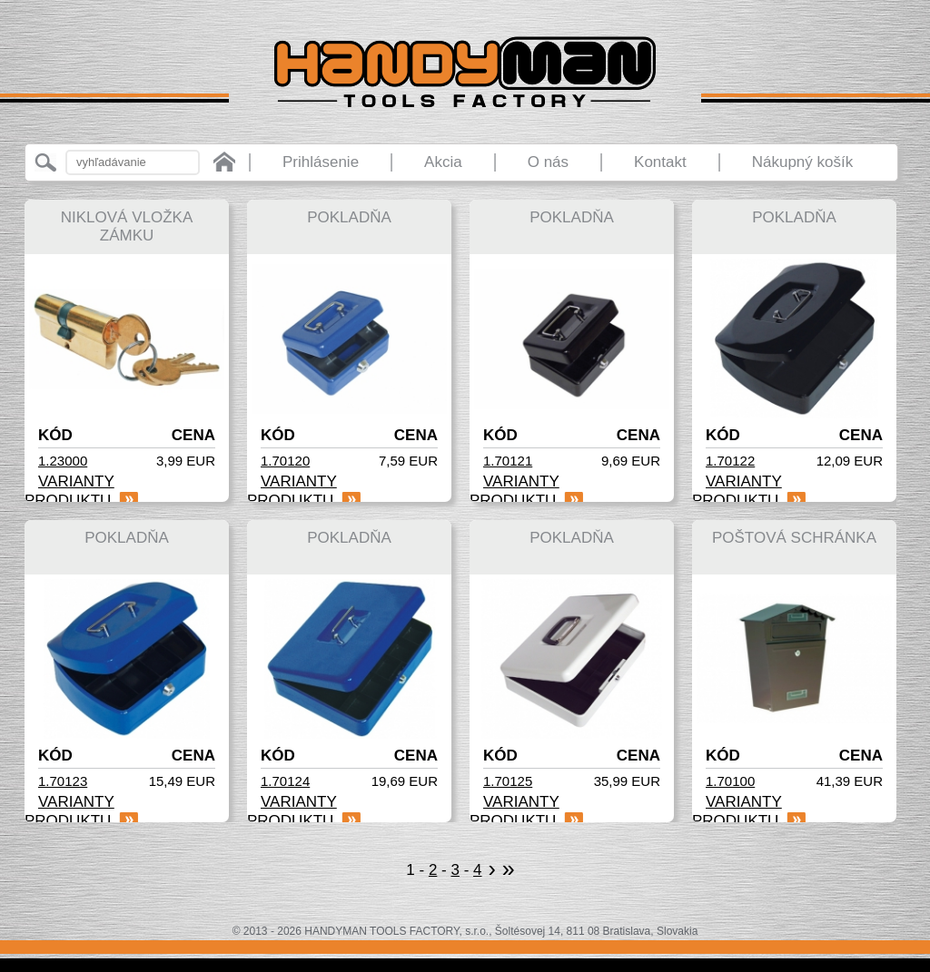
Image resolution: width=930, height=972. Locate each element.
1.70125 (507, 781)
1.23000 (62, 460)
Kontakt (660, 162)
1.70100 (730, 781)
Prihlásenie (320, 162)
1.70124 (285, 781)
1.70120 (285, 460)
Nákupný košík (803, 162)
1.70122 (730, 460)
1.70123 (62, 781)
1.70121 (507, 460)
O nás (548, 162)
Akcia (443, 162)
